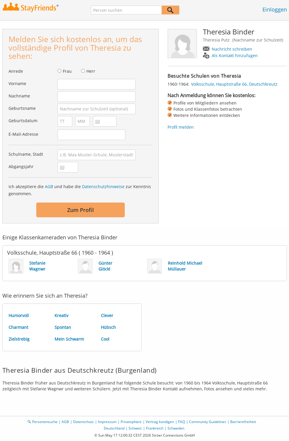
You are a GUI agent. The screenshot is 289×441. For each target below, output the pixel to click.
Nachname (19, 96)
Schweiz (135, 428)
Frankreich (154, 428)
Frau (67, 71)
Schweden (176, 428)
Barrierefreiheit (243, 421)
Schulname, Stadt (26, 154)
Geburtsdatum (23, 120)
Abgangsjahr (21, 166)
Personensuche (45, 421)
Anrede (16, 71)
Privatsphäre (131, 421)
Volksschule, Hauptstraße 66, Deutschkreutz (234, 84)
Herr (90, 71)
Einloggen (274, 9)
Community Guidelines (207, 421)
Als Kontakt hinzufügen (235, 55)
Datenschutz (83, 421)
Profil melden (181, 127)
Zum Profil (80, 209)
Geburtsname (22, 108)
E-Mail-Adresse (23, 134)
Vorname (17, 83)
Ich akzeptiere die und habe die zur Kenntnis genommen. (80, 190)
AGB (49, 186)
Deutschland (114, 428)
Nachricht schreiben (232, 49)
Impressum (107, 421)
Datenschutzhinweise (103, 186)
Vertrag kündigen (160, 421)
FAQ (181, 421)
